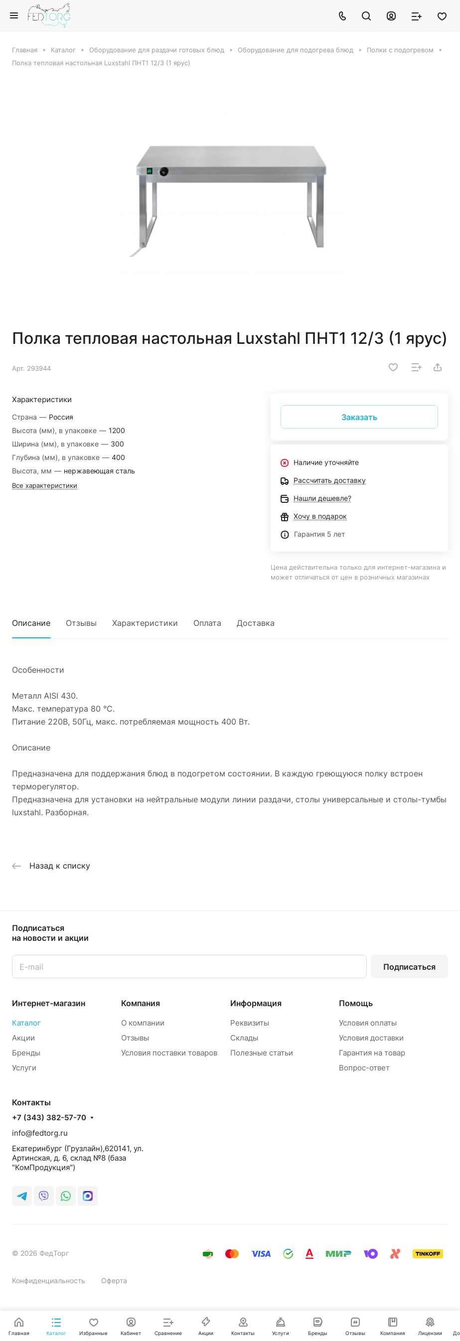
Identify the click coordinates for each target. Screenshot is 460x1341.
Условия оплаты (368, 1023)
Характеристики (145, 623)
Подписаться (409, 967)
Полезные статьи (261, 1052)
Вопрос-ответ (364, 1067)
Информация (256, 1003)
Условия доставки (371, 1038)
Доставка (256, 623)
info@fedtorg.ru (40, 1133)
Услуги (24, 1067)
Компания (140, 1003)
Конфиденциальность (48, 1280)
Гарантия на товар (372, 1052)
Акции (23, 1038)
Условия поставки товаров (169, 1052)
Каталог (26, 1023)
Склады (244, 1038)
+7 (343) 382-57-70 (49, 1117)
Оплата (207, 623)
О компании (142, 1023)
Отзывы (81, 623)
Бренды (26, 1052)
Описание (31, 623)
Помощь (356, 1003)
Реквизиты (249, 1023)
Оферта (114, 1280)
